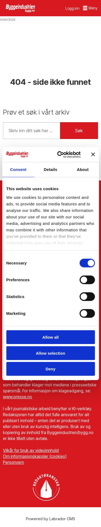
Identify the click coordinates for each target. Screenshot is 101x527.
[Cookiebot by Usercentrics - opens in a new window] (60, 154)
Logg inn (72, 8)
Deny (50, 369)
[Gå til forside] (21, 8)
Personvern (13, 462)
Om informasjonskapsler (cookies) (35, 456)
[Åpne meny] (90, 8)
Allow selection (50, 353)
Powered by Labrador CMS (50, 518)
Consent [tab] (18, 169)
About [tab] (83, 169)
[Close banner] (93, 154)
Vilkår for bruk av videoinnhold (31, 450)
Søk (79, 130)
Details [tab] (50, 169)
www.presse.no (17, 396)
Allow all (50, 337)
